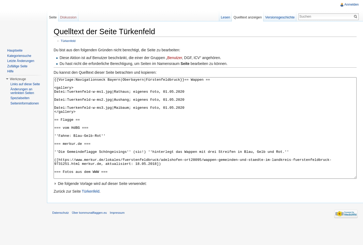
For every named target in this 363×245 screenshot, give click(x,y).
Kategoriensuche (19, 56)
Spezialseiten (19, 98)
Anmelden (351, 4)
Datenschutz (60, 232)
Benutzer (174, 58)
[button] (205, 204)
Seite (53, 17)
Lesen (225, 17)
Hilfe (10, 71)
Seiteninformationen (24, 103)
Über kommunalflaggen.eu (89, 232)
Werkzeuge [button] (18, 79)
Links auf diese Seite (25, 84)
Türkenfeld (68, 40)
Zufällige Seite (17, 66)
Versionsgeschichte (279, 17)
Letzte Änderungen (20, 61)
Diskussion (68, 17)
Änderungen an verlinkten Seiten (22, 91)
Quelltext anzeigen (248, 17)
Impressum (117, 232)
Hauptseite (14, 50)
